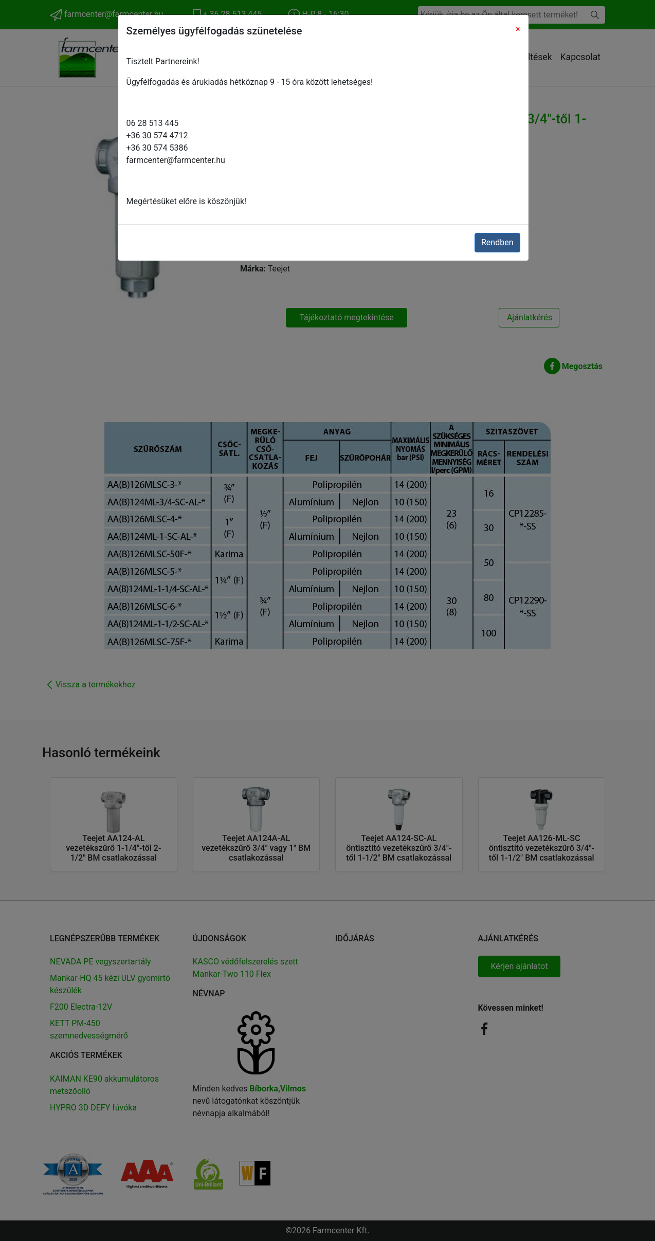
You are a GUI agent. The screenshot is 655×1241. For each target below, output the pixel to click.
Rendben (497, 242)
